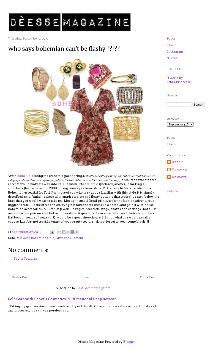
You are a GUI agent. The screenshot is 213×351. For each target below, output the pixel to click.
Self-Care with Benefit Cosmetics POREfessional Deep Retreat (62, 299)
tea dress (91, 184)
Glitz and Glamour (69, 238)
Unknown (179, 169)
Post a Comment (26, 258)
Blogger (129, 341)
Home (84, 277)
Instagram (175, 51)
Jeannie (177, 162)
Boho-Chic (25, 176)
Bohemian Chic (42, 238)
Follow (172, 191)
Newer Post (20, 277)
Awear (25, 238)
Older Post (148, 277)
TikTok (172, 58)
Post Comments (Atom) (94, 288)
